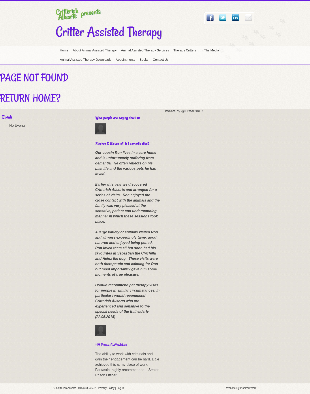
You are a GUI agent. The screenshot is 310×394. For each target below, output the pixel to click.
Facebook (210, 17)
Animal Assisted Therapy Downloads (85, 59)
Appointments (125, 59)
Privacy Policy (106, 388)
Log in (120, 388)
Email (248, 17)
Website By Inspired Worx (241, 388)
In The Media (210, 50)
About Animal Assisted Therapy (95, 50)
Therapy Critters (184, 50)
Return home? (30, 97)
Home (64, 50)
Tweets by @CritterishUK (184, 111)
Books (144, 59)
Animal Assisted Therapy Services (145, 50)
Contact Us (161, 59)
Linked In (235, 17)
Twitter (223, 17)
